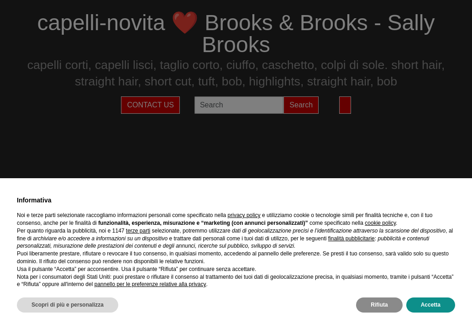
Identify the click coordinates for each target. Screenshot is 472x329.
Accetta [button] (431, 305)
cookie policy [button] (380, 223)
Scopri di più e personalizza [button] (67, 305)
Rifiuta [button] (379, 305)
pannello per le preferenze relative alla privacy (150, 284)
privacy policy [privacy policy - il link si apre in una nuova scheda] (244, 215)
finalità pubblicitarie (351, 238)
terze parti (138, 231)
